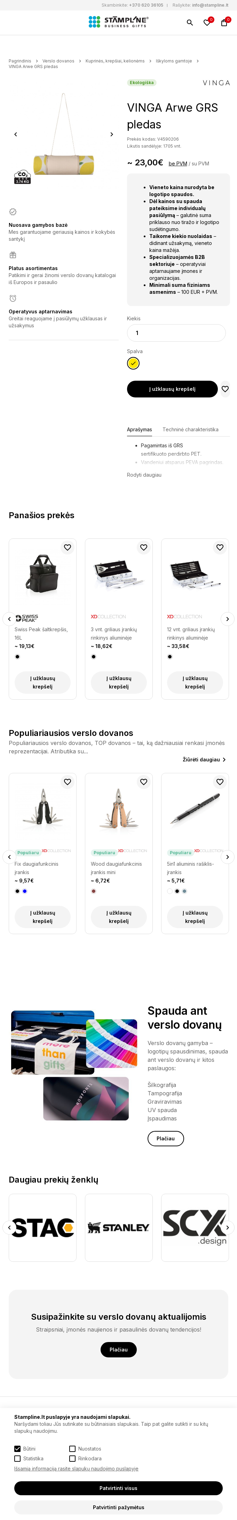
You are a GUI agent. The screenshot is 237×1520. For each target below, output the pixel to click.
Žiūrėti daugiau (201, 759)
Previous (16, 134)
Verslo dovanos (58, 61)
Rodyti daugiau (144, 475)
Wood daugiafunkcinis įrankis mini (116, 868)
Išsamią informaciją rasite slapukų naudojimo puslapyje (76, 1468)
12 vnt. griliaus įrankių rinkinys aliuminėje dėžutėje (191, 634)
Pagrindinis (20, 61)
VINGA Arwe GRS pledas (33, 66)
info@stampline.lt (210, 5)
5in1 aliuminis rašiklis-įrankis (190, 868)
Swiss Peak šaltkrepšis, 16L (41, 633)
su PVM (200, 163)
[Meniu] (13, 22)
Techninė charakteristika (191, 429)
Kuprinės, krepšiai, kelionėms (115, 61)
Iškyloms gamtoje (174, 61)
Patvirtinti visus (118, 1488)
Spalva (135, 351)
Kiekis (134, 318)
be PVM (178, 163)
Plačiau (166, 1138)
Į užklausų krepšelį (172, 389)
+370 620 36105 (146, 5)
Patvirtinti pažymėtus (118, 1507)
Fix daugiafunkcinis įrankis (36, 868)
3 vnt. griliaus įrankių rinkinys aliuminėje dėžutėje (114, 634)
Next (111, 134)
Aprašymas (139, 429)
